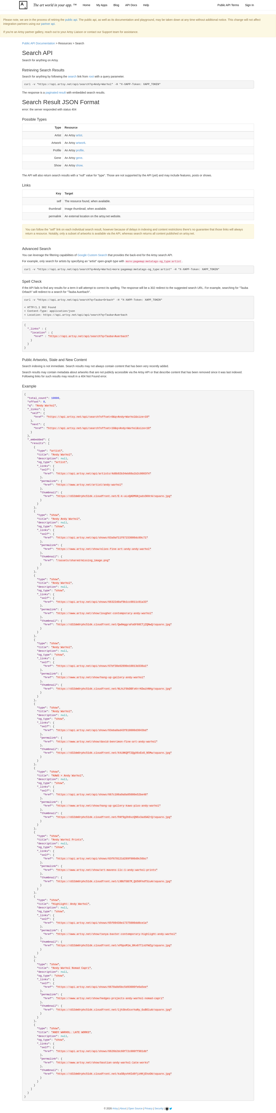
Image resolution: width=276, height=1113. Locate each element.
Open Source (135, 1108)
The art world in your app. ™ (55, 5)
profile (80, 150)
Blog (116, 5)
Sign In (249, 5)
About (123, 1108)
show (79, 165)
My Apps (101, 5)
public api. (71, 19)
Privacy (149, 1108)
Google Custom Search (92, 255)
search (72, 76)
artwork (80, 142)
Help (146, 5)
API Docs (131, 5)
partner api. (48, 23)
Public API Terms (228, 5)
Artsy (115, 1108)
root (91, 76)
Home (86, 5)
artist (79, 135)
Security (159, 1108)
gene (79, 157)
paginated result (56, 92)
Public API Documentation (38, 43)
